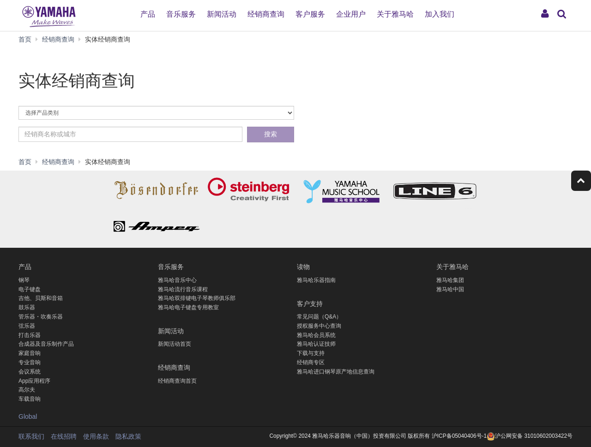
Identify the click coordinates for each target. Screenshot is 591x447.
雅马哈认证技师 (316, 344)
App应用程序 (34, 381)
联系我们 (31, 436)
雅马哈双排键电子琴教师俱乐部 (196, 298)
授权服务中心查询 (319, 326)
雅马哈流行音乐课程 (183, 289)
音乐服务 (181, 14)
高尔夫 (26, 389)
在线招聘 (64, 436)
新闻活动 (221, 14)
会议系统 (29, 371)
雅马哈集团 (450, 280)
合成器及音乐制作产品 (46, 344)
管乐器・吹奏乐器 (40, 316)
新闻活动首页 (174, 344)
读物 (303, 266)
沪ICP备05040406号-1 (458, 436)
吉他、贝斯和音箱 (40, 298)
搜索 (270, 134)
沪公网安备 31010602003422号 (530, 436)
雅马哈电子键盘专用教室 (188, 307)
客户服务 (310, 14)
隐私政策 (128, 436)
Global (27, 416)
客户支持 (310, 303)
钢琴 (24, 280)
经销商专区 (311, 362)
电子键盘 (29, 289)
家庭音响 (29, 353)
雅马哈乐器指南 (316, 280)
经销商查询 (265, 14)
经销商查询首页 (177, 381)
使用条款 (96, 436)
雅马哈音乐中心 (177, 280)
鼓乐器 (26, 307)
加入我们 (439, 14)
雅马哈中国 (450, 289)
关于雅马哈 (395, 14)
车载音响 (29, 399)
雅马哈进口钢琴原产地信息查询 (335, 371)
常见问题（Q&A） (319, 316)
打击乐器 (29, 335)
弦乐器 (26, 326)
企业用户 (351, 14)
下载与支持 (311, 353)
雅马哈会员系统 (316, 335)
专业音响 (29, 362)
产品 (147, 14)
